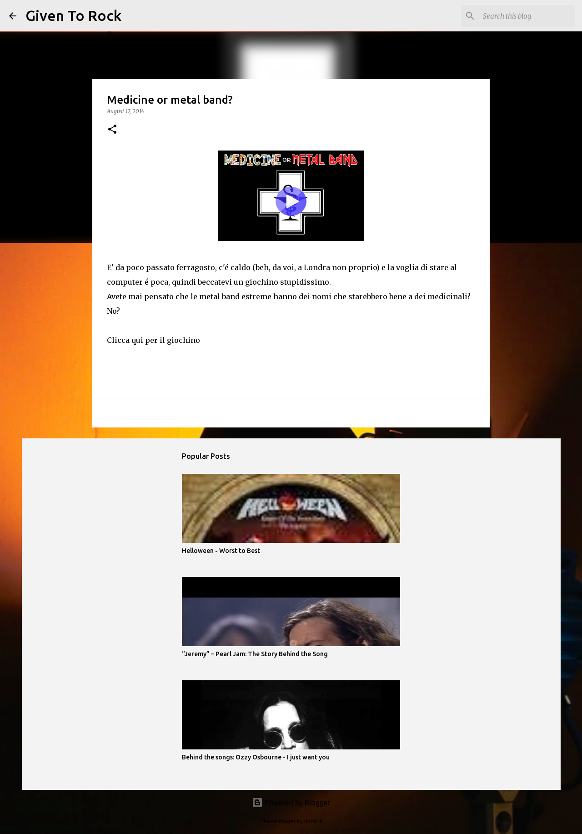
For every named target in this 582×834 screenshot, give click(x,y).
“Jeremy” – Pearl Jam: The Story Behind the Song (255, 654)
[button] (112, 130)
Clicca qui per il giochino (153, 340)
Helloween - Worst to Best (221, 550)
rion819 (313, 821)
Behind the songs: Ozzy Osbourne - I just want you (256, 757)
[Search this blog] (527, 16)
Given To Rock (73, 15)
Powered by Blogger (291, 803)
